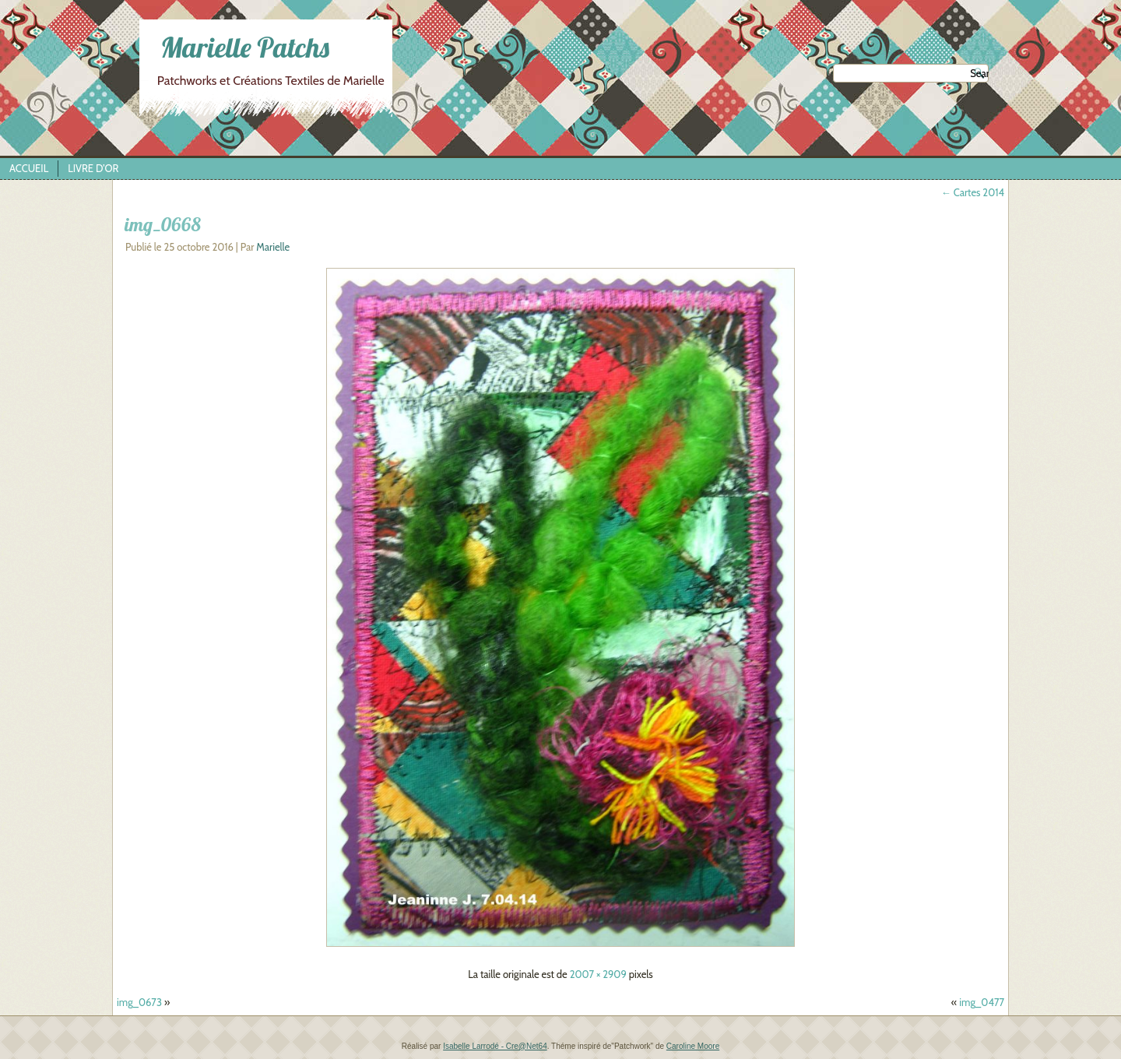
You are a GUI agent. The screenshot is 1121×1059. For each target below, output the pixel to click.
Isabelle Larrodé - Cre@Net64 (495, 1046)
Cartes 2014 (972, 192)
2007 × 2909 (598, 974)
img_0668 (163, 224)
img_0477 (981, 1002)
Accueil (28, 168)
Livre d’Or (93, 168)
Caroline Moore (692, 1046)
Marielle (273, 247)
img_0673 (139, 1002)
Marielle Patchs (244, 47)
